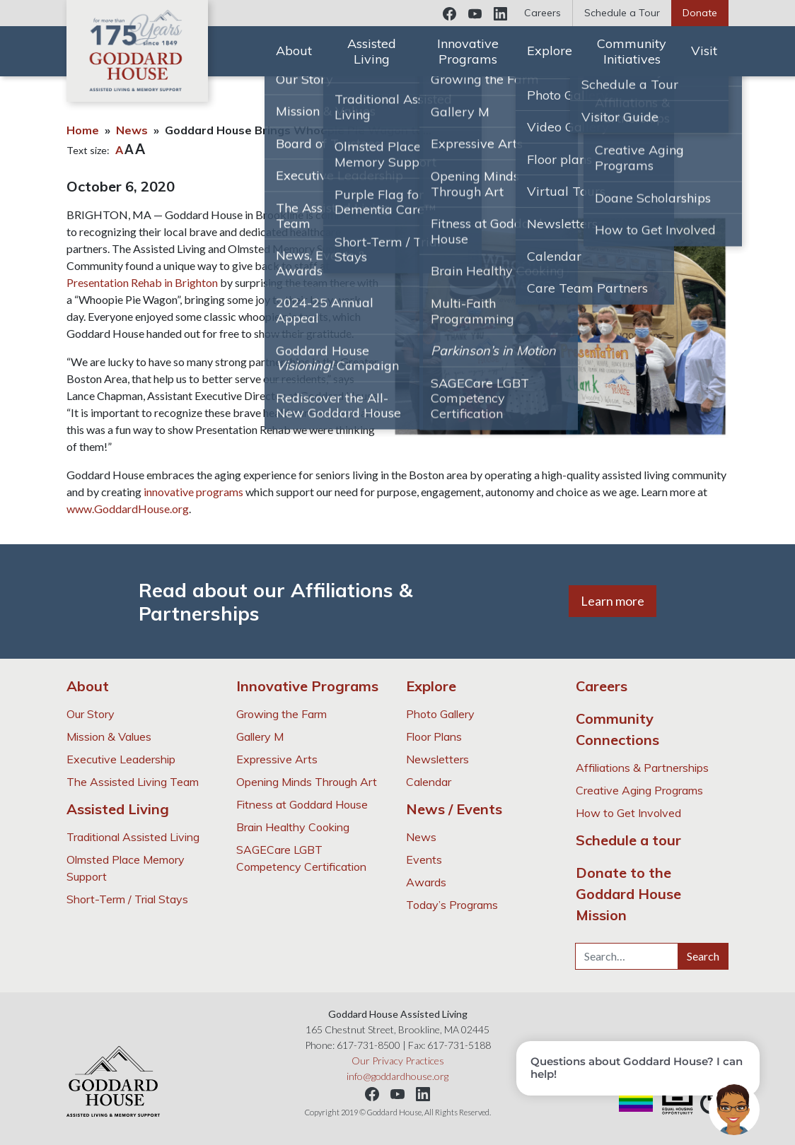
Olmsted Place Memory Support (125, 867)
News (132, 130)
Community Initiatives (631, 51)
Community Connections (617, 729)
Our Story (90, 714)
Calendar (428, 782)
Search (703, 956)
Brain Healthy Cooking (292, 827)
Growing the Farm (281, 714)
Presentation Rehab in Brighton (142, 282)
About (294, 50)
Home (82, 130)
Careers (542, 12)
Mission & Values (108, 736)
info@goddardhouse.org (397, 1076)
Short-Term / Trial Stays (127, 899)
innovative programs (193, 491)
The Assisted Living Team (132, 782)
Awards (426, 882)
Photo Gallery (440, 714)
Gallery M (260, 736)
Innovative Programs (468, 51)
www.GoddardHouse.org (127, 508)
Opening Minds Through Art (306, 782)
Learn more (612, 601)
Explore (549, 50)
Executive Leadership (120, 759)
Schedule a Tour (622, 12)
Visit (704, 50)
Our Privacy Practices (398, 1061)
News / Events (454, 809)
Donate (700, 12)
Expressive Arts (277, 759)
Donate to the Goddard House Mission (628, 894)
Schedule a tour (628, 840)
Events (424, 859)
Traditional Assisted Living (132, 837)
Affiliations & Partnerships (642, 768)
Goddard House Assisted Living (137, 51)
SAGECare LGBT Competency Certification (301, 858)
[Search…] (626, 956)
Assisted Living (371, 51)
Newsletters (437, 759)
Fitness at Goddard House (302, 804)
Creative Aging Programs (639, 790)
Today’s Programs (452, 905)
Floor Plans (434, 736)
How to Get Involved (628, 813)
